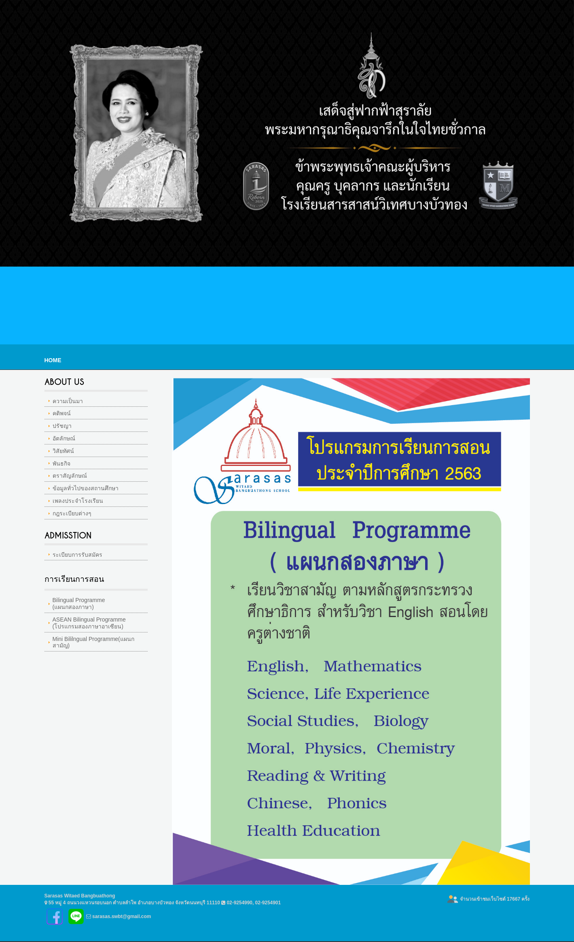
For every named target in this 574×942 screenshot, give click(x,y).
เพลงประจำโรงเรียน (78, 501)
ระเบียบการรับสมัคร (77, 554)
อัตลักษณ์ (64, 438)
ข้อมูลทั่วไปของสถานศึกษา (86, 488)
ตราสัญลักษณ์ (70, 475)
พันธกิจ (61, 463)
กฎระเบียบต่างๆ (72, 513)
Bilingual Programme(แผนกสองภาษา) (79, 603)
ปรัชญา (62, 426)
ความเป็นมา (68, 401)
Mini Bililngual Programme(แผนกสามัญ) (93, 642)
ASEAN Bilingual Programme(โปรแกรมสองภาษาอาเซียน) (89, 623)
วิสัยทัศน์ (63, 451)
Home (52, 360)
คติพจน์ (62, 413)
